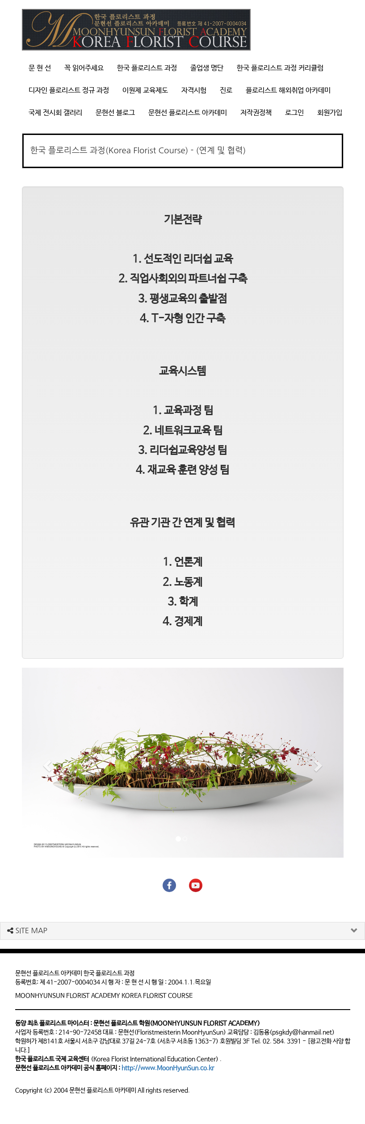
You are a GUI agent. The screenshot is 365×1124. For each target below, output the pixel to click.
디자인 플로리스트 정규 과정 (69, 90)
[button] (46, 763)
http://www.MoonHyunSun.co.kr (168, 1068)
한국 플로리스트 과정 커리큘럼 (280, 68)
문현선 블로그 (115, 113)
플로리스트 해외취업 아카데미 (288, 90)
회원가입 (329, 113)
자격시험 (193, 90)
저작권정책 (256, 113)
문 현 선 (40, 68)
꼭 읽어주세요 (84, 68)
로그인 (294, 113)
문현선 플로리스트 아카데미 (187, 113)
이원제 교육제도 (145, 90)
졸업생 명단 (206, 68)
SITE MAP (27, 930)
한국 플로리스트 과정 (147, 68)
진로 (226, 90)
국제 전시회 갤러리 (55, 113)
